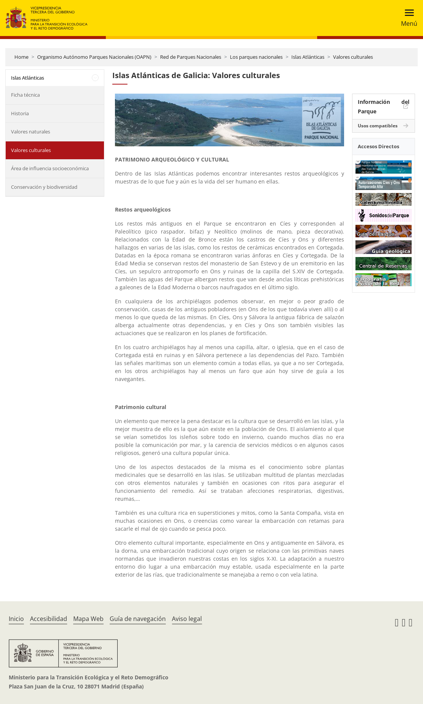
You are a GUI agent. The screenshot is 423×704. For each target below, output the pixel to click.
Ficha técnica (25, 94)
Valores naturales (30, 131)
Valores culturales (353, 56)
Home (21, 56)
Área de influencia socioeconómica (50, 168)
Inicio (16, 619)
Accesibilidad (48, 619)
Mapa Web (88, 619)
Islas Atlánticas (307, 56)
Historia (20, 113)
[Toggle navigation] (407, 18)
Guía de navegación (138, 619)
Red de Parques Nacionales (190, 56)
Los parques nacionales (256, 56)
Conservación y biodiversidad (44, 186)
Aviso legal (187, 619)
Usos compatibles (378, 125)
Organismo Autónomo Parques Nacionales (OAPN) (94, 56)
